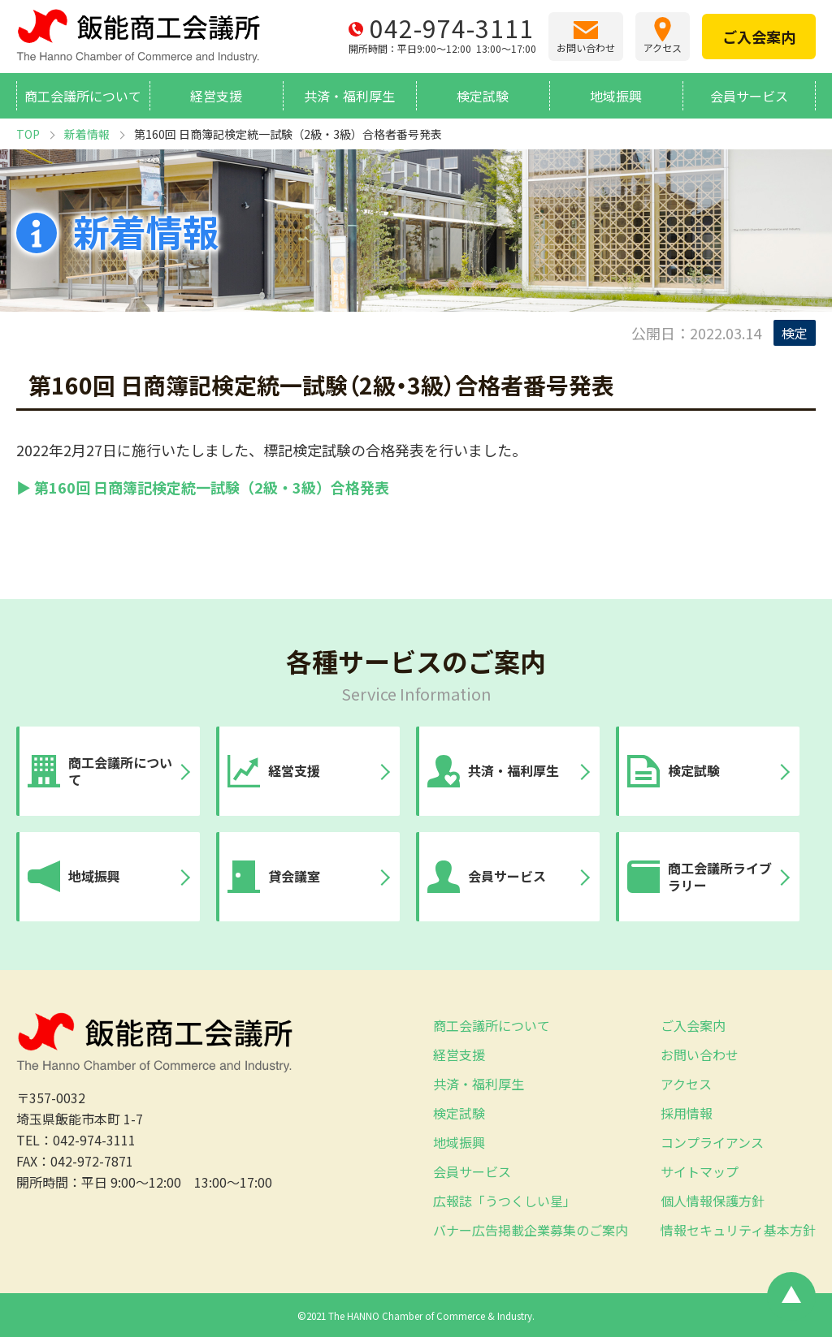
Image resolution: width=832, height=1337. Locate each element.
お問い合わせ (700, 1054)
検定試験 (483, 96)
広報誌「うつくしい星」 (504, 1200)
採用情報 (687, 1113)
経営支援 (216, 96)
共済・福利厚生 (349, 96)
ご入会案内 (693, 1025)
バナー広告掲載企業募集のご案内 (530, 1230)
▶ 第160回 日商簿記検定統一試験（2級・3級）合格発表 (202, 487)
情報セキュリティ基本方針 (738, 1230)
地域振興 (616, 96)
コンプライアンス (712, 1142)
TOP (28, 134)
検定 (795, 333)
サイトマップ (700, 1171)
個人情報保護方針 (713, 1200)
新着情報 (87, 134)
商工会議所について (82, 96)
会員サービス (749, 96)
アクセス (686, 1083)
